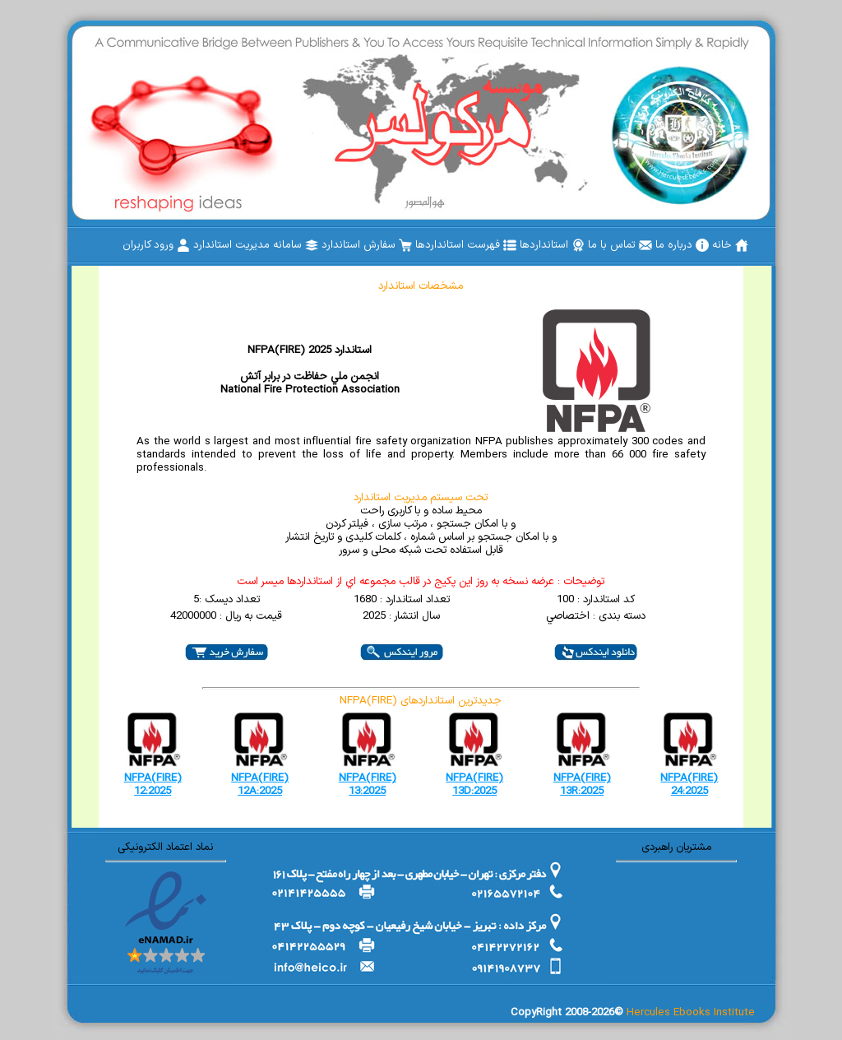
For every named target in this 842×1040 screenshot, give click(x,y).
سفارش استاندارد (367, 245)
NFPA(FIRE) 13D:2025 (474, 785)
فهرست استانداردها (465, 245)
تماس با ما (620, 245)
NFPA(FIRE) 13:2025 (367, 785)
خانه (730, 245)
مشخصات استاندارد (420, 286)
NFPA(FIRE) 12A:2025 (260, 785)
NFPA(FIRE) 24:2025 (689, 785)
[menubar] (435, 245)
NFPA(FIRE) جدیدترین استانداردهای (421, 701)
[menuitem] (730, 245)
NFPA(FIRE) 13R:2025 (582, 785)
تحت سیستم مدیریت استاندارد (421, 498)
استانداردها (552, 245)
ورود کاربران (156, 245)
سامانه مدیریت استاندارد (255, 245)
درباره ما (682, 245)
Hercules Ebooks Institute (691, 1013)
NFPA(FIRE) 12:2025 (153, 785)
